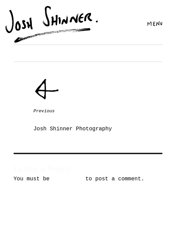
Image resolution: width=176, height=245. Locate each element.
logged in (67, 179)
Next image (27, 53)
